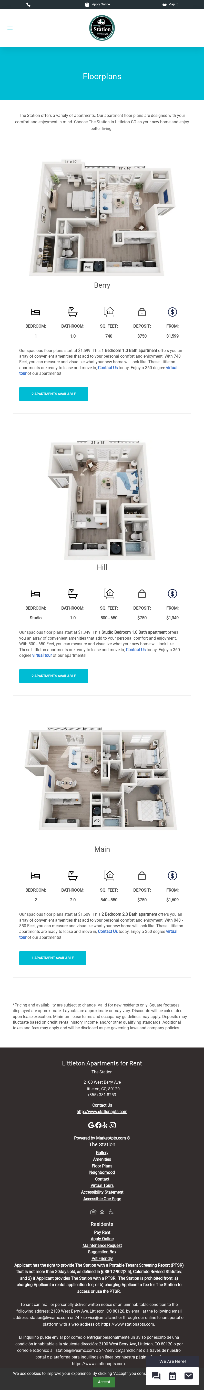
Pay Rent (102, 1232)
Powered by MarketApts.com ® (102, 1138)
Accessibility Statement (102, 1192)
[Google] (91, 1124)
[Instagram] (113, 1124)
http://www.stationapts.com (102, 1111)
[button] (156, 1376)
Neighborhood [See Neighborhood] (102, 1172)
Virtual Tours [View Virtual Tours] (102, 1185)
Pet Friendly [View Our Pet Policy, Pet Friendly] (102, 1258)
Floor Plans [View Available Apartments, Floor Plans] (102, 1166)
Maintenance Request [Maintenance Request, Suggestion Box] (102, 1245)
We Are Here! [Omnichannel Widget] (172, 1361)
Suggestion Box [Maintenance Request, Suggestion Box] (102, 1252)
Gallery (102, 1152)
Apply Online (97, 4)
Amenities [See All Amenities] (102, 1159)
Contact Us (102, 1105)
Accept (104, 1381)
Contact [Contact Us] (102, 1179)
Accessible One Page (102, 1198)
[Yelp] (106, 1124)
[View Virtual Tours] (42, 655)
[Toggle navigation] (10, 28)
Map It (170, 4)
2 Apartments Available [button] (54, 394)
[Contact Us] (108, 367)
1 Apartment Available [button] (53, 958)
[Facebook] (99, 1124)
